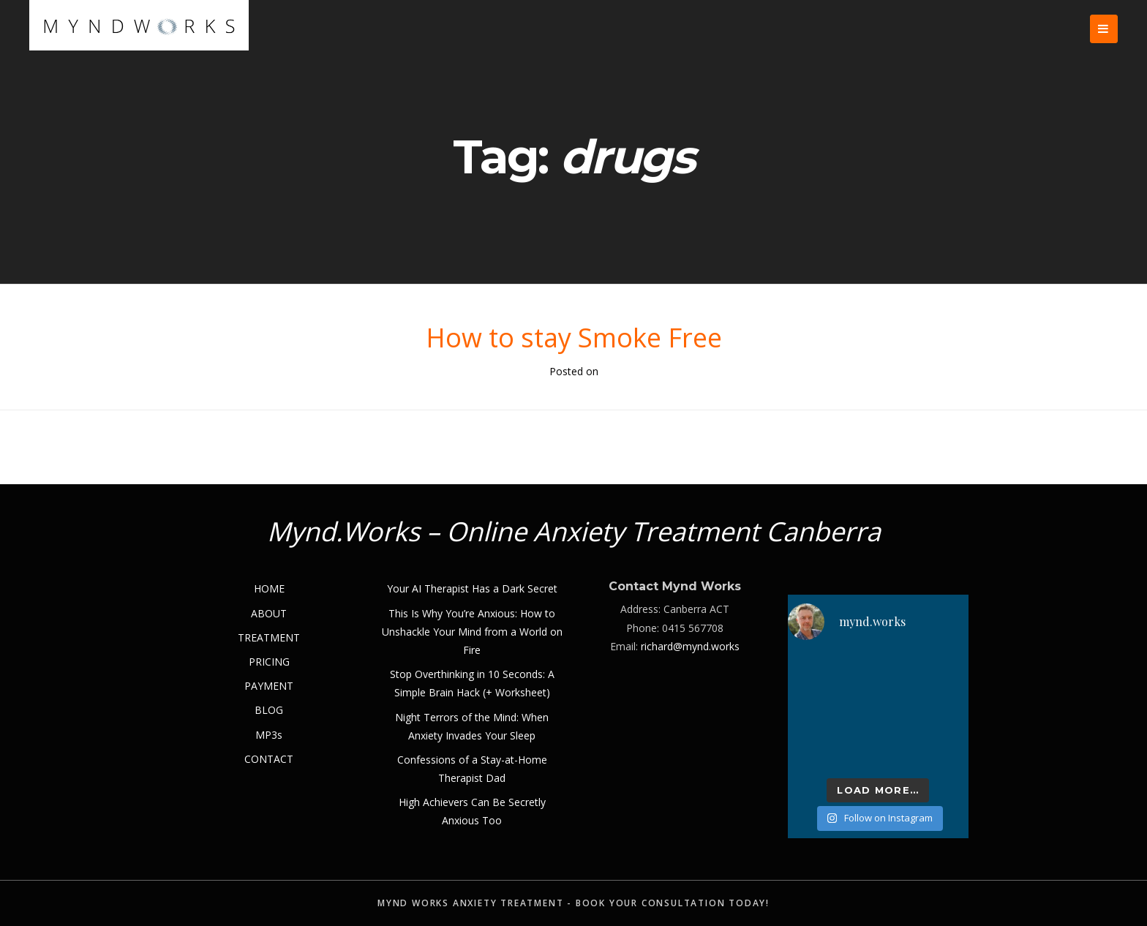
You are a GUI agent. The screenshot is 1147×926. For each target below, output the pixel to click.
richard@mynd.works (690, 646)
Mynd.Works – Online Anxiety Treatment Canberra (574, 531)
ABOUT (269, 613)
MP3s (268, 735)
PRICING (269, 662)
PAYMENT (268, 686)
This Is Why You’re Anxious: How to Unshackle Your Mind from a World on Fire (472, 631)
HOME (269, 588)
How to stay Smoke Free (574, 337)
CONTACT (268, 759)
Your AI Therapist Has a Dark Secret (472, 588)
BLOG (269, 710)
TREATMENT (269, 637)
